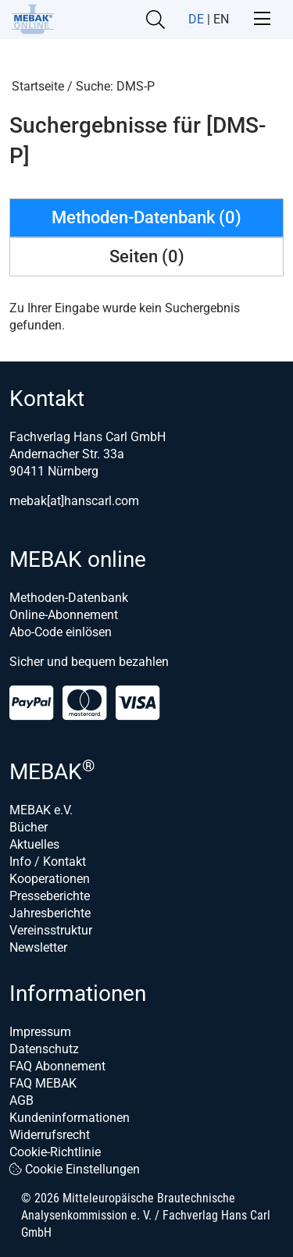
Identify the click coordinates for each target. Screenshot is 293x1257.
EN (221, 19)
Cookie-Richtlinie (55, 1152)
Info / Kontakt (47, 861)
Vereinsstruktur (50, 930)
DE (196, 19)
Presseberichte (49, 895)
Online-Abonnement (63, 614)
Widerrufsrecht (49, 1134)
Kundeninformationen (69, 1117)
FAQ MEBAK (43, 1083)
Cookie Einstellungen (74, 1169)
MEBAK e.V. (41, 810)
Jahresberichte (50, 913)
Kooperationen (49, 878)
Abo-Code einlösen (60, 632)
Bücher (28, 827)
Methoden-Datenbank (68, 597)
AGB (21, 1100)
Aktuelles (34, 844)
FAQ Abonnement (57, 1066)
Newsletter (38, 947)
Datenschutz (44, 1049)
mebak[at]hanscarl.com (74, 500)
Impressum (40, 1031)
